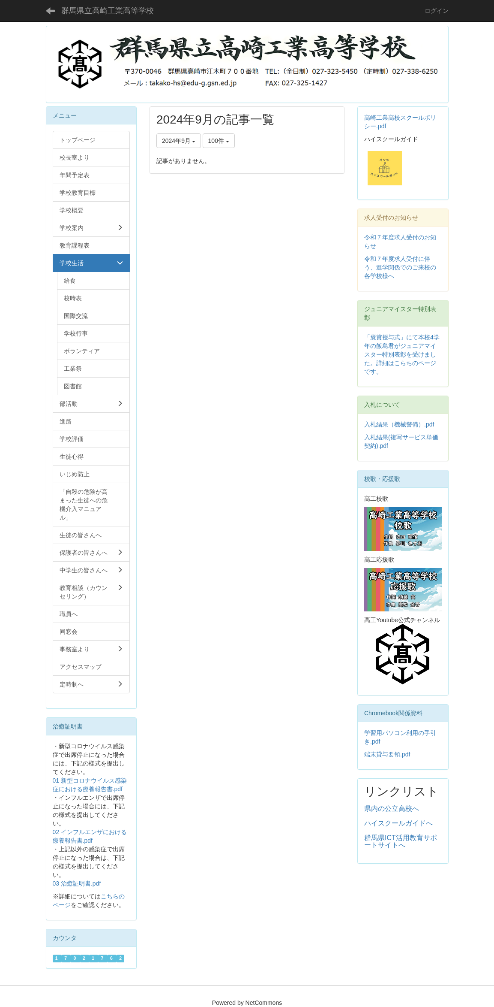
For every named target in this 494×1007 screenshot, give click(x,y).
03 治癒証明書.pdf (77, 883)
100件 (218, 140)
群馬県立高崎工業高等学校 (107, 10)
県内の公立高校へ (391, 808)
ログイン (437, 10)
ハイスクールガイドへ (398, 823)
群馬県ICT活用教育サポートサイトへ (400, 841)
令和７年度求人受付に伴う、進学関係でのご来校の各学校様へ (400, 267)
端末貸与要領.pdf (387, 754)
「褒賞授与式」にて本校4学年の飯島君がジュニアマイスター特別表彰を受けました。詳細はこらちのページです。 (402, 354)
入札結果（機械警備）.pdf (399, 424)
